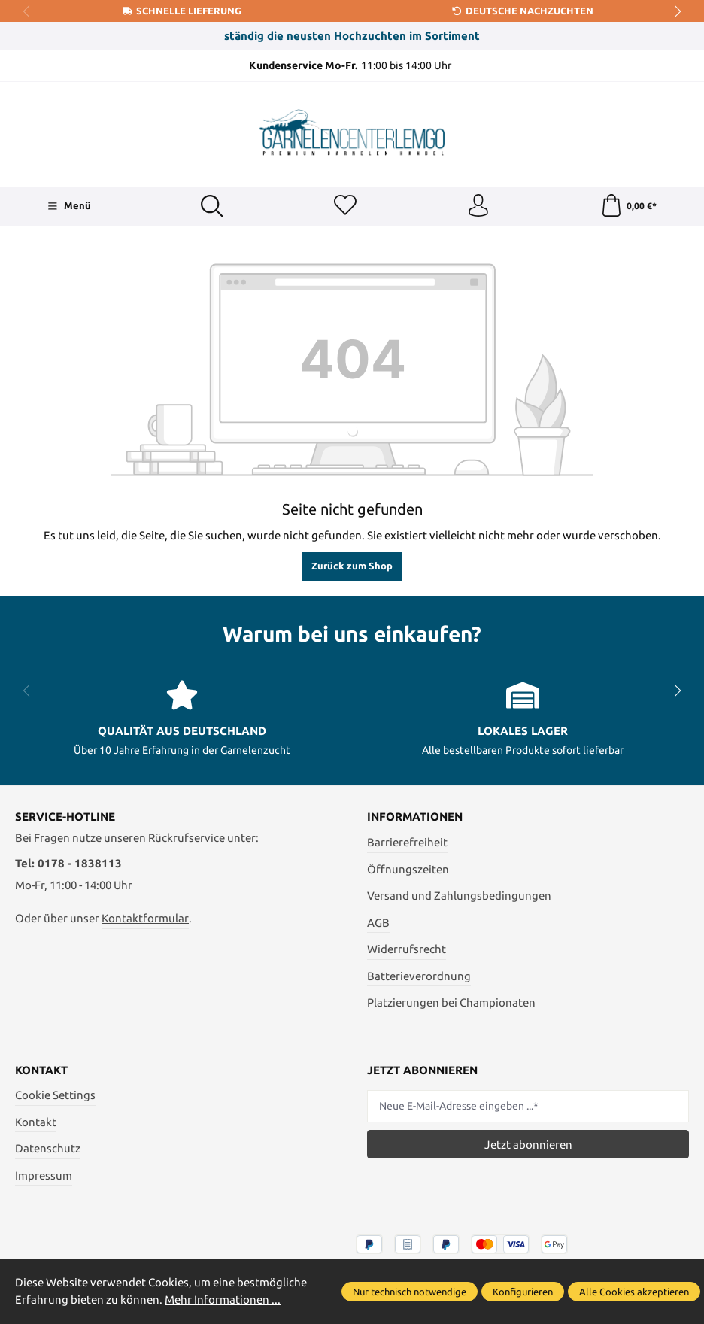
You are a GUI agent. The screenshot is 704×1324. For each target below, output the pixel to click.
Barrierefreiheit (407, 842)
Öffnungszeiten (408, 869)
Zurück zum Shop (352, 565)
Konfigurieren (523, 1291)
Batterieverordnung (419, 976)
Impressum (43, 1175)
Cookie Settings (55, 1095)
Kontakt (35, 1122)
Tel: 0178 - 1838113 (68, 863)
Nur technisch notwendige (409, 1291)
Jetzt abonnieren (528, 1144)
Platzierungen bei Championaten (451, 1002)
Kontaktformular (145, 919)
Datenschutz (47, 1149)
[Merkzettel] (345, 206)
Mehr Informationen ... (223, 1299)
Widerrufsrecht (406, 949)
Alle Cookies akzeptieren (634, 1291)
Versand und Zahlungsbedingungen (459, 895)
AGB (378, 922)
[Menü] (68, 206)
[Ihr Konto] (478, 206)
